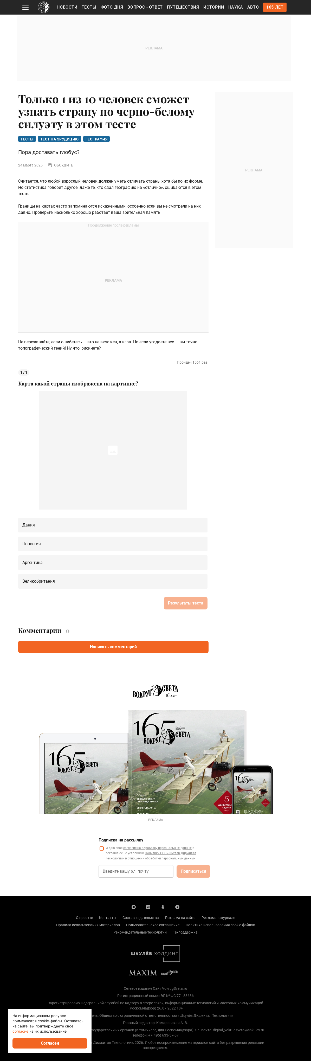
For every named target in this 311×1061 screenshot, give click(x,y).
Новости (67, 7)
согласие (20, 1031)
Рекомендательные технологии (140, 932)
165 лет (275, 7)
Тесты (89, 7)
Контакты (107, 918)
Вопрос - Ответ (145, 7)
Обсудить (60, 165)
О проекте (84, 918)
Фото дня (112, 7)
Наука (235, 7)
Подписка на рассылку (121, 840)
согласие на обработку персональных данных (157, 848)
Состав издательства (140, 918)
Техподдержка (185, 932)
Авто (253, 7)
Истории (213, 7)
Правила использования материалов (88, 925)
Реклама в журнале (218, 918)
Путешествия (183, 7)
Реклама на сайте (180, 918)
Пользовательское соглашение (152, 925)
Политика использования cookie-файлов (220, 925)
